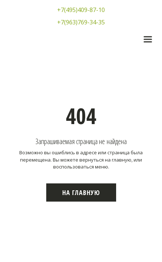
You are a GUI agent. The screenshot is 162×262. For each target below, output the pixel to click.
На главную (81, 192)
